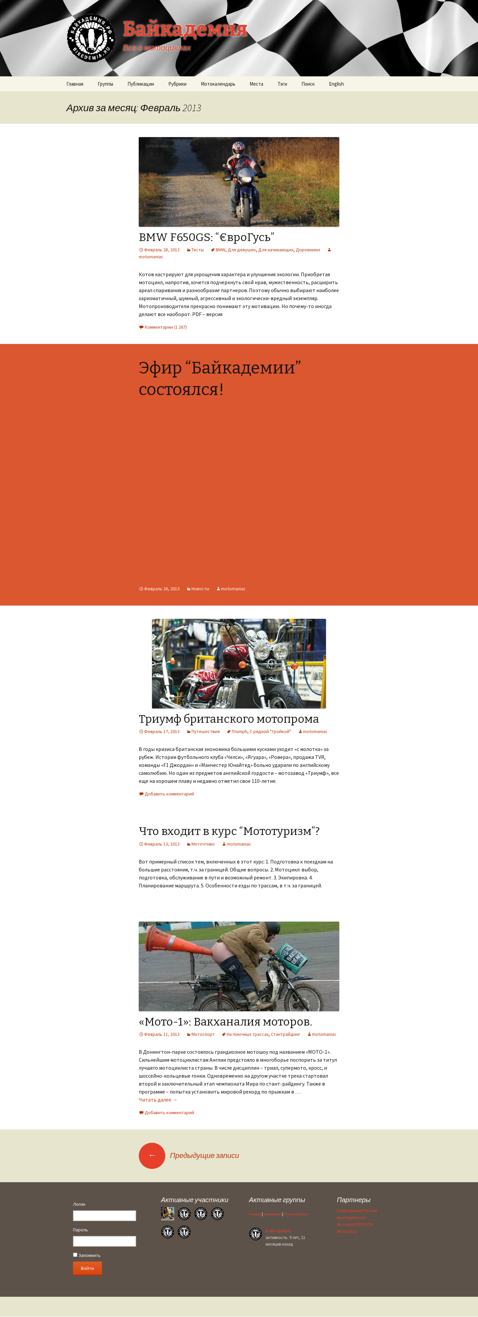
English (336, 84)
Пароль (80, 1230)
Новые (255, 1213)
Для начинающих (275, 250)
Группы (105, 84)
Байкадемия (278, 1231)
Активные (272, 1213)
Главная (74, 84)
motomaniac (233, 589)
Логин (79, 1204)
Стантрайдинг (285, 1034)
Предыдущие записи (189, 1155)
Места (256, 84)
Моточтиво (203, 844)
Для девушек (242, 250)
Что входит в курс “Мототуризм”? (229, 831)
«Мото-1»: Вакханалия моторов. (225, 1022)
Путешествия (206, 731)
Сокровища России (357, 1210)
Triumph (239, 731)
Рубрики (177, 84)
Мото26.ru (347, 1231)
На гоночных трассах (248, 1034)
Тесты (198, 250)
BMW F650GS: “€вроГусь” (206, 237)
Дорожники (308, 250)
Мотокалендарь (218, 84)
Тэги (282, 84)
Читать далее (158, 1099)
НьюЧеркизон (351, 1217)
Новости (200, 589)
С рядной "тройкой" (270, 731)
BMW (220, 250)
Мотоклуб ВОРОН (355, 1224)
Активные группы (277, 1199)
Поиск (308, 84)
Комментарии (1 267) (166, 327)
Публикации (140, 84)
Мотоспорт (203, 1034)
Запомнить (87, 1255)
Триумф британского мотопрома (229, 719)
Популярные (296, 1213)
